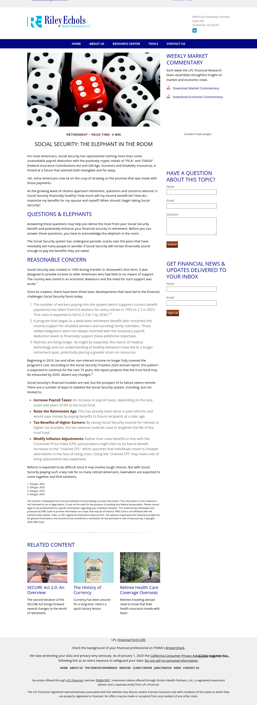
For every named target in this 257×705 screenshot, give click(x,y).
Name (170, 186)
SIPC (107, 680)
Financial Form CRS (132, 640)
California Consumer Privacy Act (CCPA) (179, 655)
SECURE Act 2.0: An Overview (45, 590)
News (177, 668)
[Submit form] (172, 244)
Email (170, 200)
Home (76, 44)
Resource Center (126, 44)
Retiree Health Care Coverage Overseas (139, 590)
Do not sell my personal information (171, 660)
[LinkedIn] (194, 31)
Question (172, 214)
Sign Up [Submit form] (173, 313)
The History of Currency (87, 590)
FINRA (99, 680)
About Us (96, 44)
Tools (153, 44)
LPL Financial (74, 680)
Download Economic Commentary (198, 97)
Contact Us (176, 44)
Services (125, 668)
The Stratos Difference (101, 668)
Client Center (142, 668)
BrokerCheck (175, 648)
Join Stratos (163, 668)
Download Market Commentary (196, 88)
